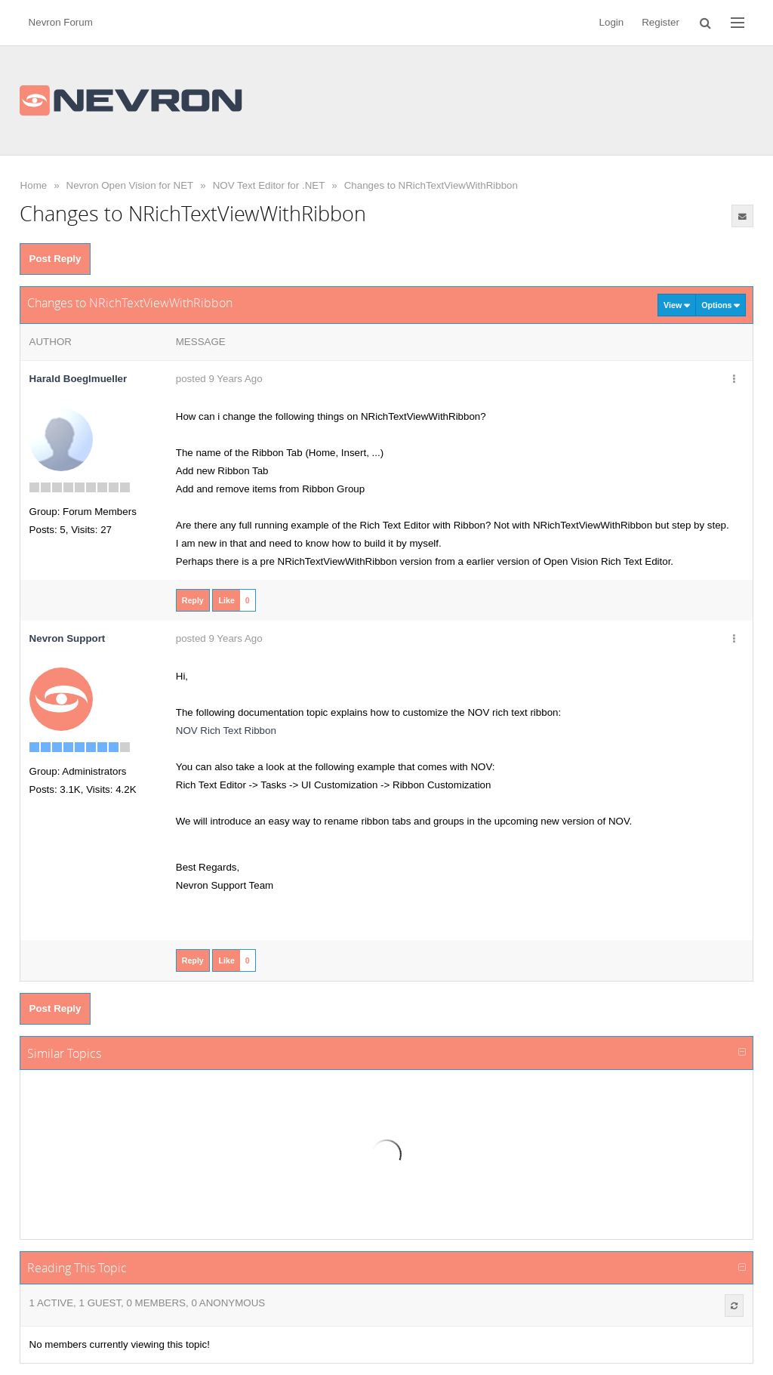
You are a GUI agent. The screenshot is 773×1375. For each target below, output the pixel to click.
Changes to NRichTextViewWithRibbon (431, 185)
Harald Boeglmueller (78, 378)
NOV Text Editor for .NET (269, 185)
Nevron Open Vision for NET (130, 185)
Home (34, 185)
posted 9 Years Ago (219, 378)
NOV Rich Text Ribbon (226, 730)
